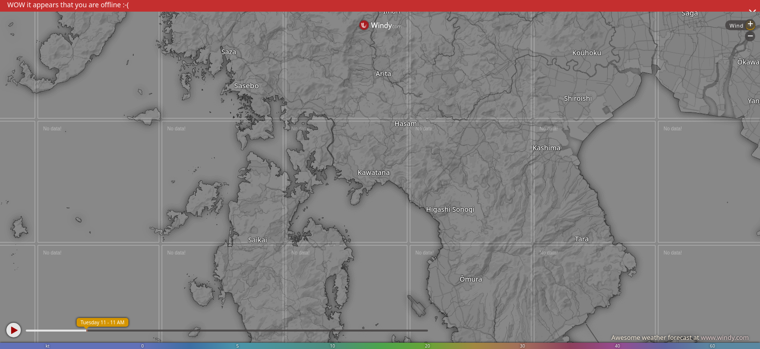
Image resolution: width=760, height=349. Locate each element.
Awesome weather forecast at (680, 337)
